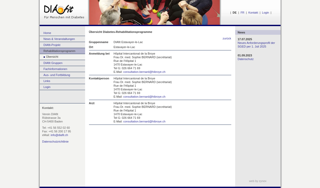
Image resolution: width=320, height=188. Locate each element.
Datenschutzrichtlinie (55, 141)
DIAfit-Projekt (52, 44)
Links (47, 81)
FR (243, 12)
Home (47, 32)
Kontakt (253, 12)
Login (265, 12)
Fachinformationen (55, 68)
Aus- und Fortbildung (57, 75)
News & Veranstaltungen (59, 38)
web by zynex (257, 181)
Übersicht (49, 56)
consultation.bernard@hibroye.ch (144, 71)
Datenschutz (246, 59)
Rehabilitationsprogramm (59, 50)
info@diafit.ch (59, 135)
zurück (227, 38)
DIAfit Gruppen (53, 62)
